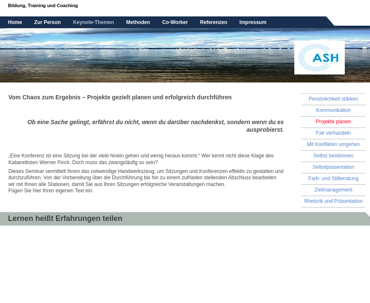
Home (15, 22)
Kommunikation (333, 110)
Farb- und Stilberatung (333, 178)
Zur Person (47, 22)
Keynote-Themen (93, 22)
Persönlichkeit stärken (333, 99)
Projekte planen (333, 122)
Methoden (138, 22)
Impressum (253, 22)
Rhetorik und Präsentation (333, 201)
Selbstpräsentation (333, 167)
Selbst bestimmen (333, 156)
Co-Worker (175, 22)
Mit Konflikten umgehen (333, 144)
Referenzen (213, 22)
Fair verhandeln (333, 133)
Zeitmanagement (333, 190)
